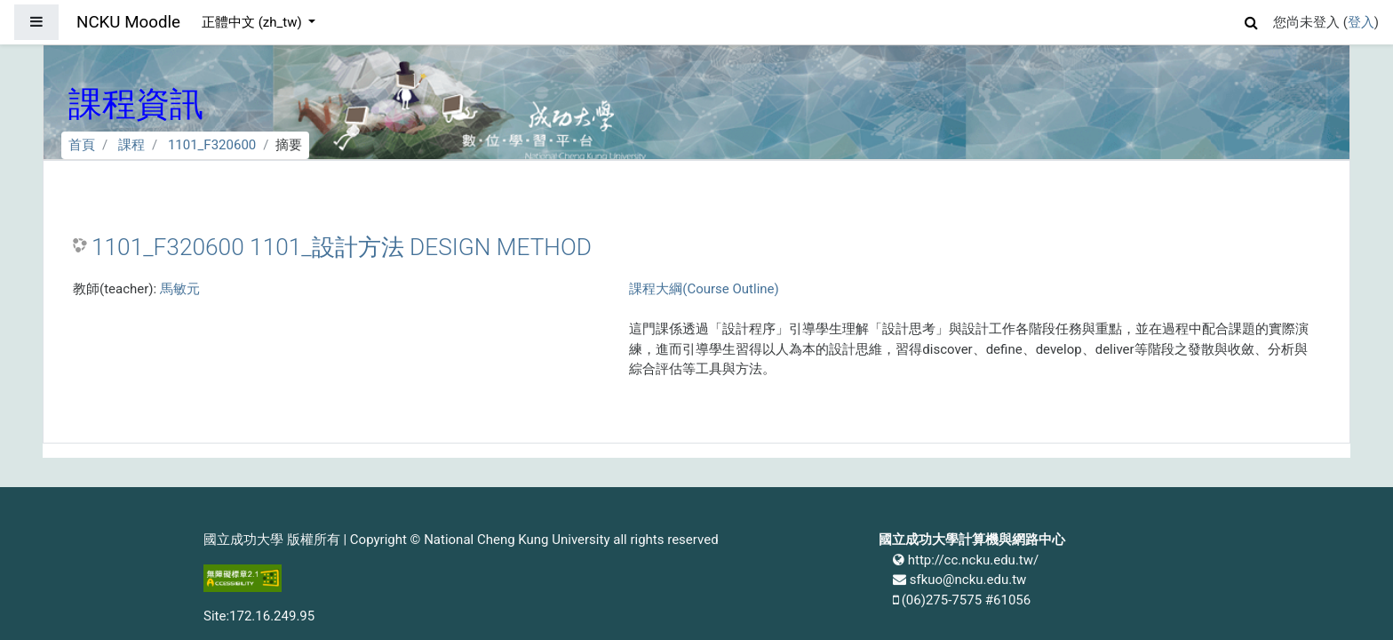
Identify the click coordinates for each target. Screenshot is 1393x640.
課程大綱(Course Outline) (703, 289)
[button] (1252, 20)
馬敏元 (180, 289)
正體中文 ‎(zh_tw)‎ (253, 22)
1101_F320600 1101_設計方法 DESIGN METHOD (342, 247)
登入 (1361, 22)
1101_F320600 (212, 145)
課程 (131, 145)
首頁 (81, 145)
